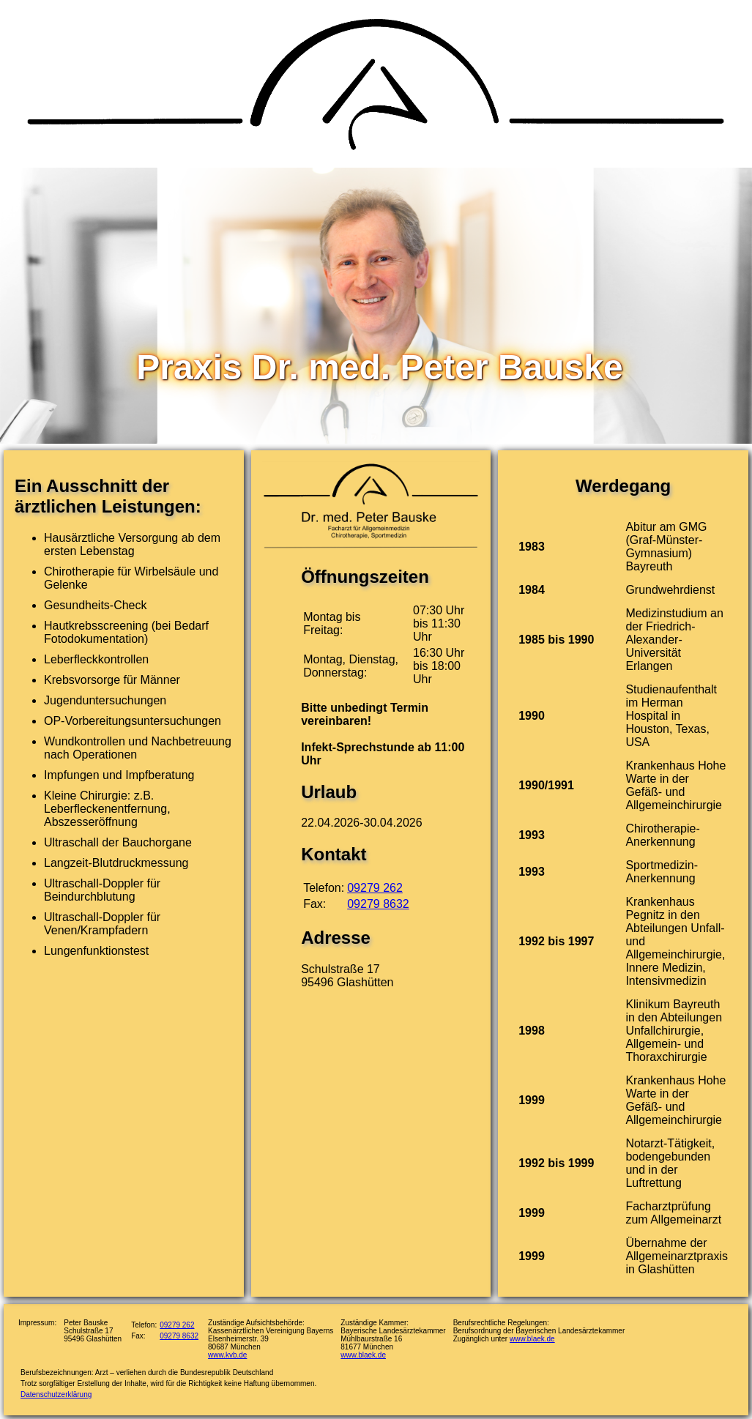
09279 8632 (378, 904)
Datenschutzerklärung (56, 1394)
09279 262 (375, 888)
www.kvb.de (227, 1355)
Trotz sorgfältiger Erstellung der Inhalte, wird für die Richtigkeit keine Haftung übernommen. (168, 1383)
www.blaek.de (363, 1355)
